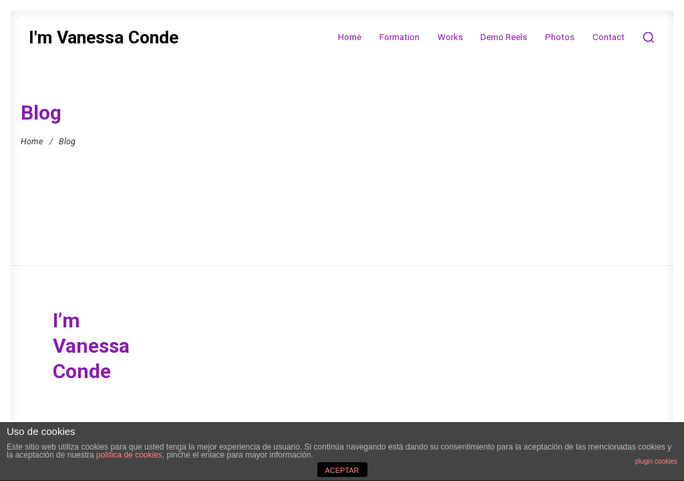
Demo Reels (503, 37)
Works (450, 37)
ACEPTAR (342, 470)
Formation (399, 37)
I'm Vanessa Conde (103, 38)
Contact (608, 37)
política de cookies (129, 455)
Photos (559, 37)
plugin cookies (656, 461)
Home (349, 37)
